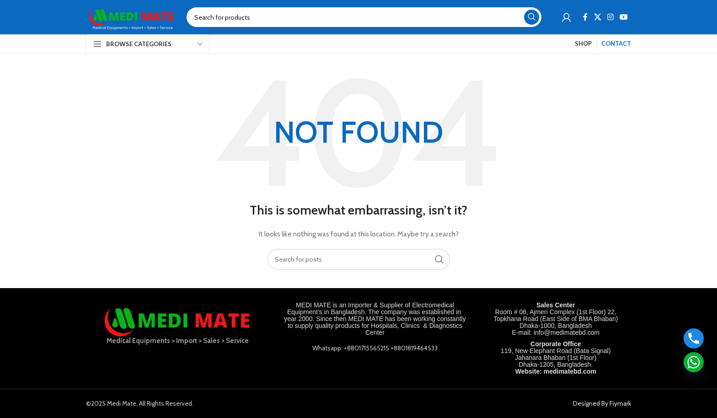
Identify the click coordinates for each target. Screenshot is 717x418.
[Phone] (694, 338)
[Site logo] (131, 16)
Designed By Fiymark (602, 403)
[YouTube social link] (624, 17)
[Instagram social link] (610, 17)
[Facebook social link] (585, 17)
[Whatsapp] (694, 362)
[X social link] (597, 17)
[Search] (364, 17)
